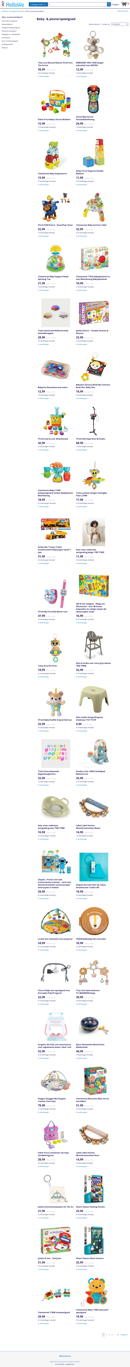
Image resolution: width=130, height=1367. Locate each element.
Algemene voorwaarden (58, 1361)
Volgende (124, 1335)
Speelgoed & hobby (17, 11)
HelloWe (5, 11)
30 (118, 1335)
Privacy (70, 1361)
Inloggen (115, 4)
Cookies (77, 1361)
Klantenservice (123, 11)
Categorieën (37, 4)
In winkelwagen (43, 76)
